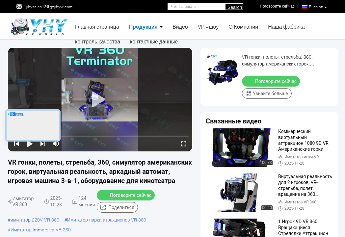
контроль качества (97, 41)
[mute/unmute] (56, 143)
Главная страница (97, 26)
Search (234, 7)
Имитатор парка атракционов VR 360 (106, 220)
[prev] (16, 143)
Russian (318, 7)
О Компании (243, 26)
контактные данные (154, 41)
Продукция (143, 26)
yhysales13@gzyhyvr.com (49, 6)
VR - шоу (208, 26)
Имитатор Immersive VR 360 (41, 229)
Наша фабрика (286, 26)
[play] (100, 100)
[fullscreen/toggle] (183, 143)
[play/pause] (29, 143)
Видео (180, 26)
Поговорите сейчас (126, 195)
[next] (42, 143)
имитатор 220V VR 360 (35, 220)
